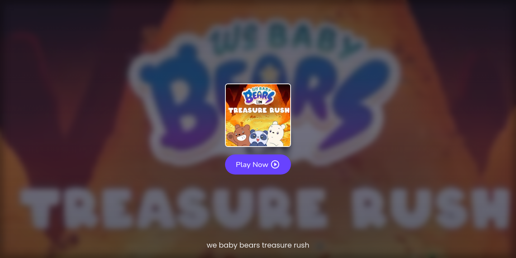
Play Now (258, 164)
